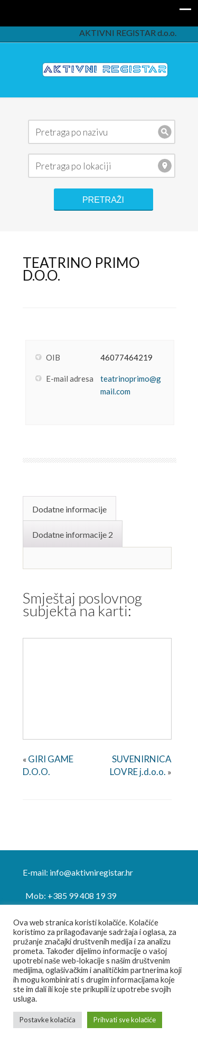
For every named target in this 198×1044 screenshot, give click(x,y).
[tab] (71, 508)
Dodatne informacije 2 (72, 534)
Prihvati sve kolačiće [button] (124, 1019)
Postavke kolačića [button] (48, 1019)
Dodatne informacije (69, 509)
